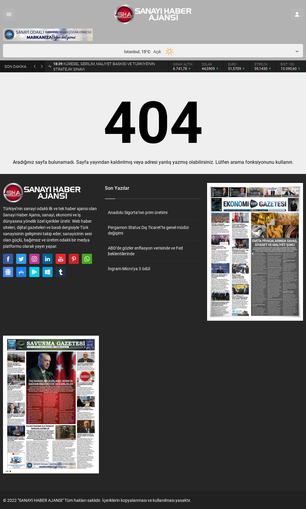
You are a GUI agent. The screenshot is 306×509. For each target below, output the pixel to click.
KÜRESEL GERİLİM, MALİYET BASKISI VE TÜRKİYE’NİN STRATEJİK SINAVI (104, 66)
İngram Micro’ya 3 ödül (129, 268)
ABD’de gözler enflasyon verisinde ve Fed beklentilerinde (145, 250)
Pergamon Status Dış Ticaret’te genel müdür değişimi (148, 230)
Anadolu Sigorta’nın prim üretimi (137, 212)
